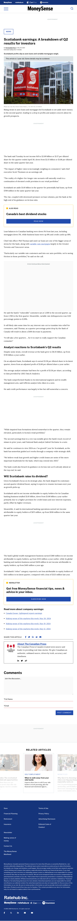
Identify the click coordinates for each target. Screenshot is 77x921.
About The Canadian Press (31, 644)
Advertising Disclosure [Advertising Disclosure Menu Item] (46, 819)
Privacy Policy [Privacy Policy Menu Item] (43, 814)
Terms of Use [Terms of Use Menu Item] (43, 808)
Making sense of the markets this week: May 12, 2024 (28, 629)
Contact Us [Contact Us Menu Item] (8, 846)
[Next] (73, 766)
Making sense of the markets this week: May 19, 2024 (28, 623)
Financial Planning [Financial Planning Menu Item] (11, 814)
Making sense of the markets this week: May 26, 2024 (28, 618)
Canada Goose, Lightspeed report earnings (24, 613)
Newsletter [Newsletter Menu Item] (8, 832)
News (8, 32)
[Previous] (4, 766)
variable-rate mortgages (40, 244)
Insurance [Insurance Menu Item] (7, 824)
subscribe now (38, 599)
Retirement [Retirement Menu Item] (8, 819)
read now (38, 221)
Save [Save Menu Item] (6, 808)
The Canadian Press (10, 47)
